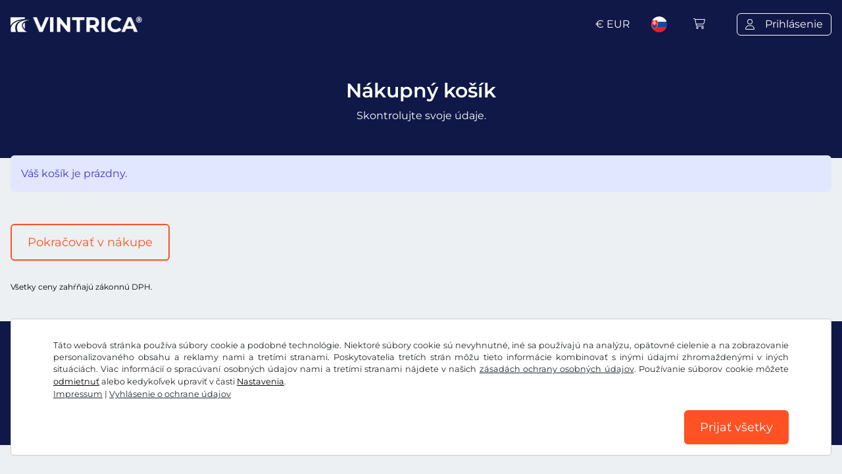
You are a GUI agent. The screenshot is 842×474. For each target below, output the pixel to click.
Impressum (78, 394)
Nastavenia (260, 381)
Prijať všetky (736, 427)
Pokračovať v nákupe (90, 242)
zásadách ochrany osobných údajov (557, 369)
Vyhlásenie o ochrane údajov (170, 394)
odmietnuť (76, 381)
